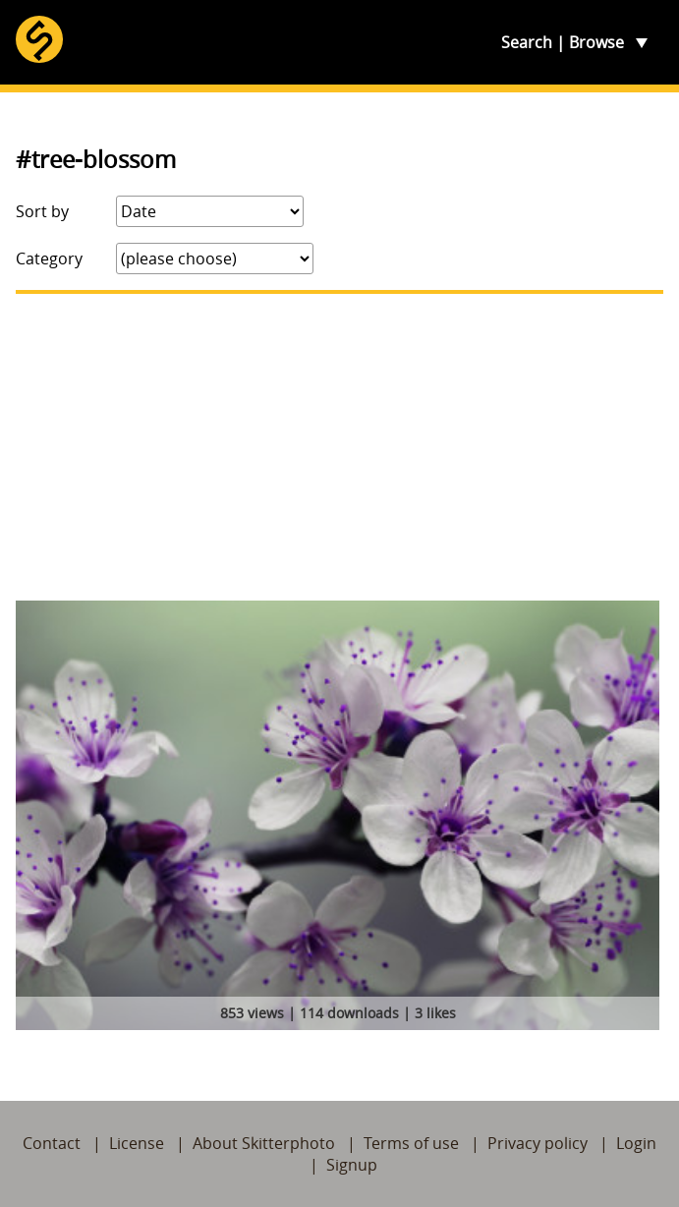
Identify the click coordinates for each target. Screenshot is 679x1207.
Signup (351, 1165)
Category (49, 258)
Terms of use (411, 1143)
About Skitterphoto (264, 1143)
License (136, 1143)
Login (636, 1143)
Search (526, 42)
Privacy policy (537, 1143)
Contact (52, 1143)
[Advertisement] (339, 447)
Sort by (42, 211)
